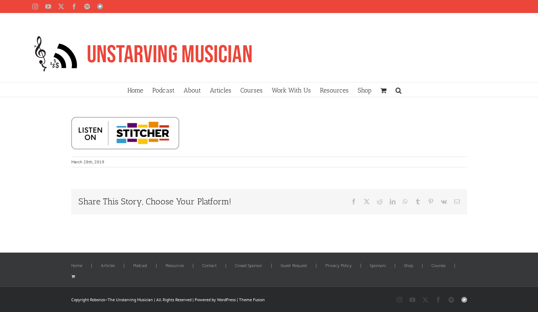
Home (76, 266)
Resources (175, 266)
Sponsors (378, 266)
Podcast (140, 266)
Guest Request (294, 266)
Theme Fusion (252, 299)
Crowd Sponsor (248, 266)
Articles (108, 266)
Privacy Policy (338, 266)
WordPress (226, 299)
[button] (398, 89)
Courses (438, 266)
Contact (209, 266)
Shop (408, 266)
